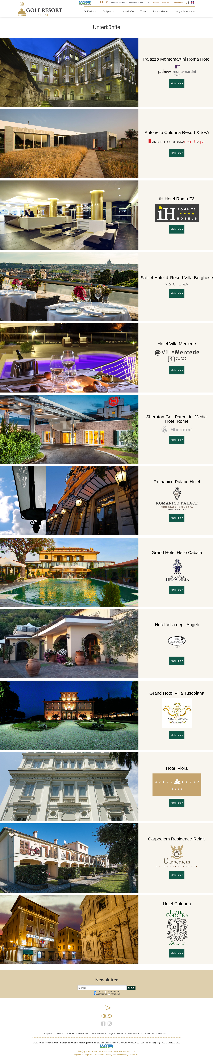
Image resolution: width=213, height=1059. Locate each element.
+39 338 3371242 (127, 1051)
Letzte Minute (160, 11)
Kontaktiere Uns (147, 1033)
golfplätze (48, 1033)
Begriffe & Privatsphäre (83, 1055)
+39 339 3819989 (110, 1051)
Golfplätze (108, 11)
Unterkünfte (127, 11)
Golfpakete (90, 11)
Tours (143, 11)
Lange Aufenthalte (185, 11)
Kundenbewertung (180, 2)
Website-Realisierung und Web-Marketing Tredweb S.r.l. (117, 1055)
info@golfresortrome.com (89, 1051)
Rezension (132, 1033)
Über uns (166, 2)
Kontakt (156, 2)
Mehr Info (177, 83)
